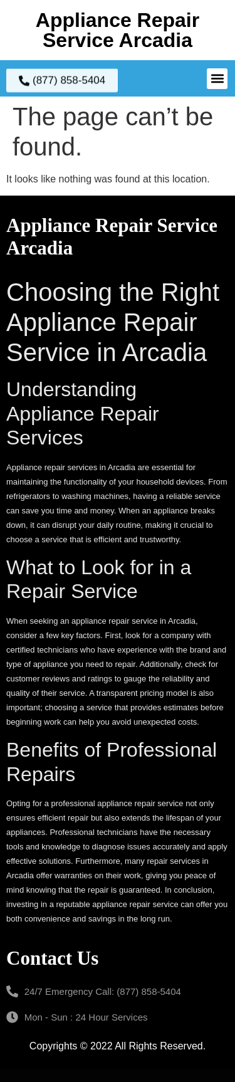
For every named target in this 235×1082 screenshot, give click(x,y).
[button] (217, 78)
